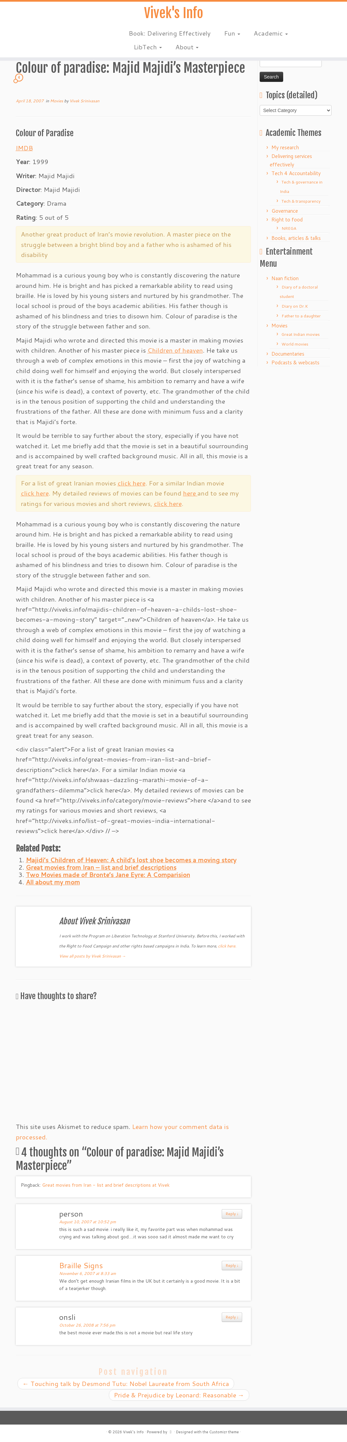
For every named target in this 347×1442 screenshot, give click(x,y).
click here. (227, 946)
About (187, 46)
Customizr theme (224, 1432)
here (190, 493)
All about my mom (53, 881)
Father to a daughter (301, 316)
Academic (271, 33)
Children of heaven (175, 350)
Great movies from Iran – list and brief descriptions (101, 867)
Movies (57, 101)
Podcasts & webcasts (295, 362)
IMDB (24, 147)
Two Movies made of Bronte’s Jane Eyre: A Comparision (108, 874)
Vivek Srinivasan (84, 101)
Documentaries (287, 353)
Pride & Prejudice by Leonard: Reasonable (179, 1394)
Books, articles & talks (296, 238)
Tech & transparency (300, 201)
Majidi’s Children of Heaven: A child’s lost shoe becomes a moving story (131, 859)
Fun (232, 33)
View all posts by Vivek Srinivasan (92, 956)
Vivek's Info (174, 13)
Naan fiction (285, 278)
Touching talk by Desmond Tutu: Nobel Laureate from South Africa (126, 1383)
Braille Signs (81, 1265)
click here (131, 482)
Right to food (287, 219)
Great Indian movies (300, 334)
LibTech (148, 46)
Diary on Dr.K (294, 306)
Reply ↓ (232, 1214)
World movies (294, 344)
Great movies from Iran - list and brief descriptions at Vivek (106, 1185)
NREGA (288, 228)
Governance (284, 210)
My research (285, 147)
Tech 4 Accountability (296, 173)
